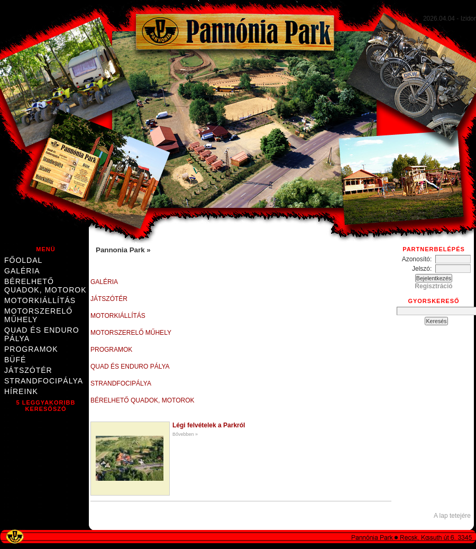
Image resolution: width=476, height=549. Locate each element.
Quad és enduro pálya (41, 334)
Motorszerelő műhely (38, 315)
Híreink (21, 391)
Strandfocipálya (43, 381)
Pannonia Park (121, 250)
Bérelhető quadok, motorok (45, 285)
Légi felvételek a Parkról (208, 425)
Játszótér (28, 370)
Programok (31, 349)
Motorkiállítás (40, 300)
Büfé (15, 359)
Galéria (22, 271)
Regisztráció (433, 286)
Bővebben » (185, 434)
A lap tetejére (452, 515)
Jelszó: (423, 268)
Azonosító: (418, 259)
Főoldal (23, 260)
